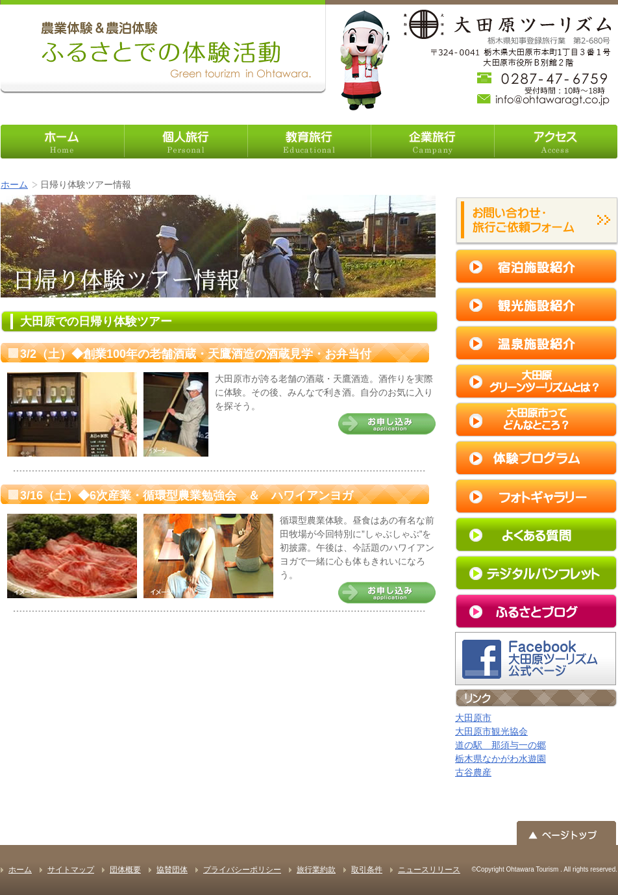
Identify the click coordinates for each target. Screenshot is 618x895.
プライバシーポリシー (242, 869)
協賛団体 (172, 869)
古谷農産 (473, 772)
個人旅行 (185, 141)
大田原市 (473, 717)
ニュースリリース (429, 869)
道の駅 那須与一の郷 (500, 745)
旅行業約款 (316, 869)
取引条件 (366, 869)
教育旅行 (309, 141)
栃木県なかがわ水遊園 (500, 758)
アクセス (555, 141)
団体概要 (125, 869)
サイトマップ (70, 869)
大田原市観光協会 (491, 731)
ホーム (62, 141)
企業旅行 (432, 141)
